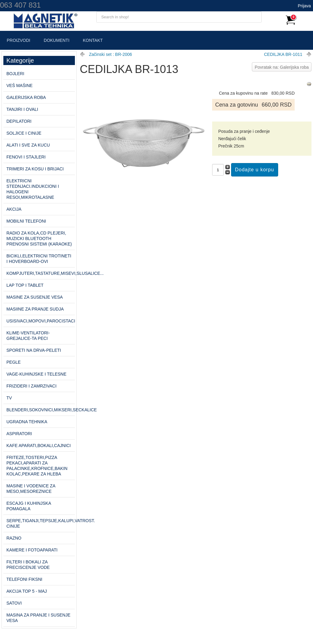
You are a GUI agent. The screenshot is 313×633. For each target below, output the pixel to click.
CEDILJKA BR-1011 (283, 54)
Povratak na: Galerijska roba (282, 67)
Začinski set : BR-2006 (110, 54)
